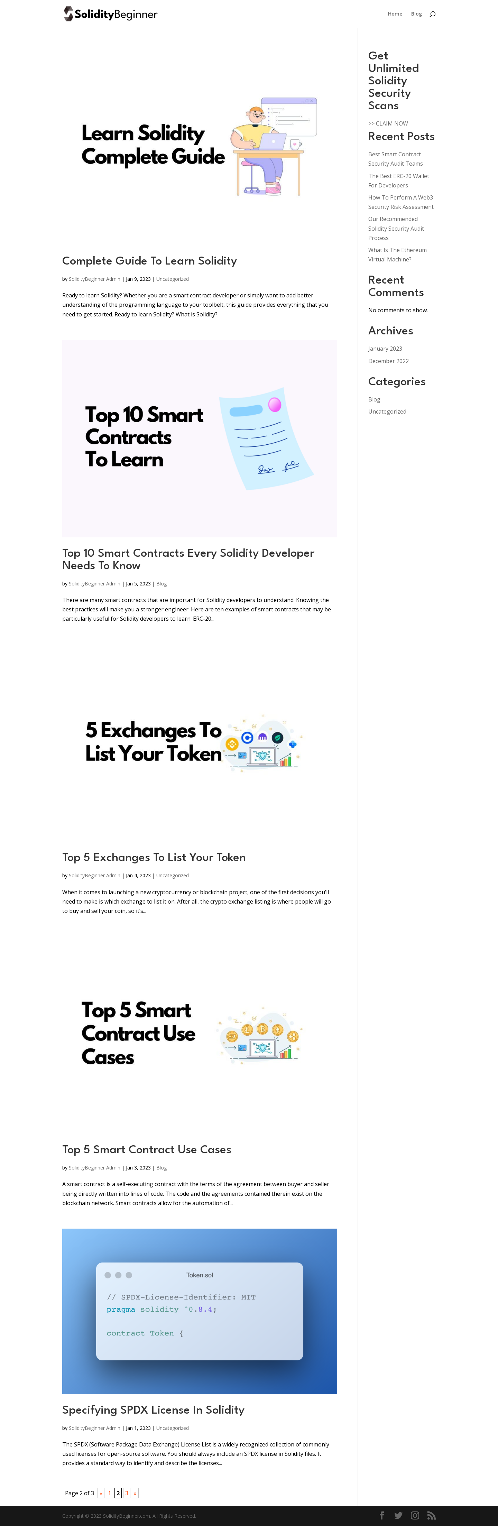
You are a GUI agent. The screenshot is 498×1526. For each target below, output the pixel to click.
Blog (416, 14)
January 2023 (385, 348)
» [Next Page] (135, 1493)
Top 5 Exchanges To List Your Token (154, 858)
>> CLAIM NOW (388, 123)
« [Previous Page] (101, 1493)
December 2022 (388, 361)
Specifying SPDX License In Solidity (153, 1410)
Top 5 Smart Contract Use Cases (146, 1150)
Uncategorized (172, 279)
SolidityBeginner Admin (94, 279)
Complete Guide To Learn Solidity (149, 261)
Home (395, 14)
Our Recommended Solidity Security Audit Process (396, 228)
